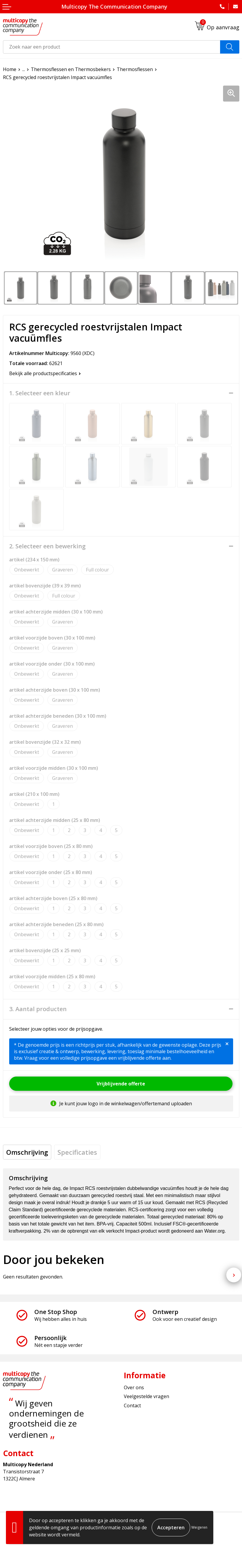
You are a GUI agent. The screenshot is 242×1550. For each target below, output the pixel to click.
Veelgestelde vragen (146, 1396)
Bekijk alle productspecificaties (45, 373)
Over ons (134, 1387)
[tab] (27, 1152)
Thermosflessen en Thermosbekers (71, 69)
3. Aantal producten (38, 1009)
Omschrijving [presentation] (27, 1152)
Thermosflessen (135, 69)
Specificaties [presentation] (77, 1152)
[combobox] (111, 47)
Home (9, 69)
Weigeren (199, 1527)
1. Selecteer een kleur (39, 393)
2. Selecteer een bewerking (47, 546)
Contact (132, 1405)
